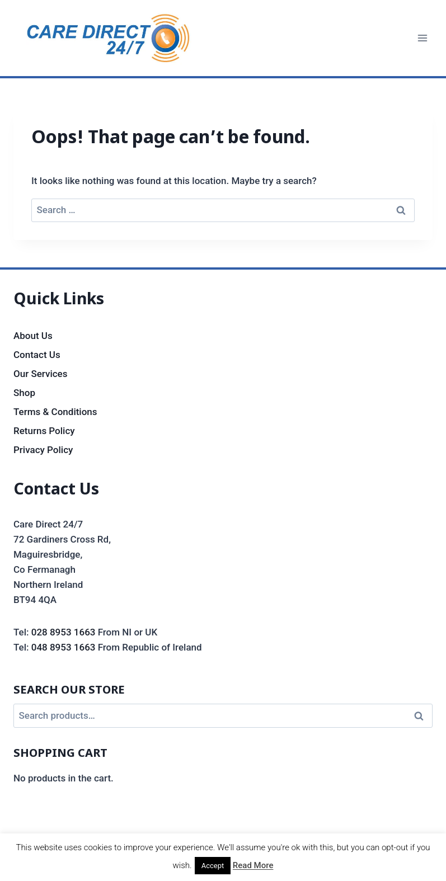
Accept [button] (212, 865)
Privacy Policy (43, 449)
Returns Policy (44, 430)
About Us (33, 335)
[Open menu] (422, 37)
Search (422, 716)
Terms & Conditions (55, 411)
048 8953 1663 (63, 647)
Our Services (40, 373)
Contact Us (36, 354)
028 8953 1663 (63, 632)
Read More (253, 865)
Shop (24, 392)
